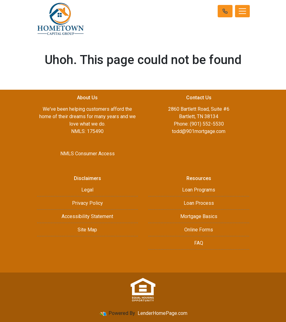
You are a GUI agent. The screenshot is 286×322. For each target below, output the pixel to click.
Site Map (87, 230)
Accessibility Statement (87, 216)
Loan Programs (198, 190)
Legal (87, 190)
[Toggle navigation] (242, 11)
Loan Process (199, 203)
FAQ (198, 243)
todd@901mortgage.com (198, 131)
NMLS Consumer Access (87, 154)
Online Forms (198, 230)
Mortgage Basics (198, 216)
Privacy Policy (87, 203)
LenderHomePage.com (162, 313)
